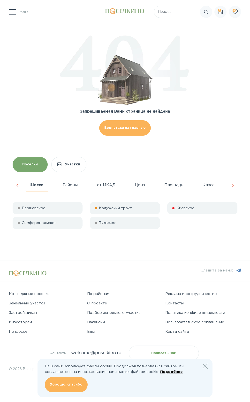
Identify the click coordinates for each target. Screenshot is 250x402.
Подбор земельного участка (114, 312)
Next (233, 185)
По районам (98, 293)
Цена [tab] (140, 185)
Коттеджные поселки (29, 293)
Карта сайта (177, 331)
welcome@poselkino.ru (96, 353)
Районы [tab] (70, 185)
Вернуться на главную (125, 127)
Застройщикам (23, 312)
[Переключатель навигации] (19, 12)
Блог (91, 331)
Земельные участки (27, 303)
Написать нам (163, 353)
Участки (68, 164)
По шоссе (18, 331)
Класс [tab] (208, 185)
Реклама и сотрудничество (191, 293)
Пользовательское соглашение (194, 322)
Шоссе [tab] (36, 185)
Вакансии (96, 322)
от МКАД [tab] (106, 185)
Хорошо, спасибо (66, 384)
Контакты (174, 303)
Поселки (30, 164)
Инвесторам (20, 322)
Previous (17, 185)
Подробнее (171, 371)
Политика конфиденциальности (195, 312)
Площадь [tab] (173, 185)
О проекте (97, 303)
